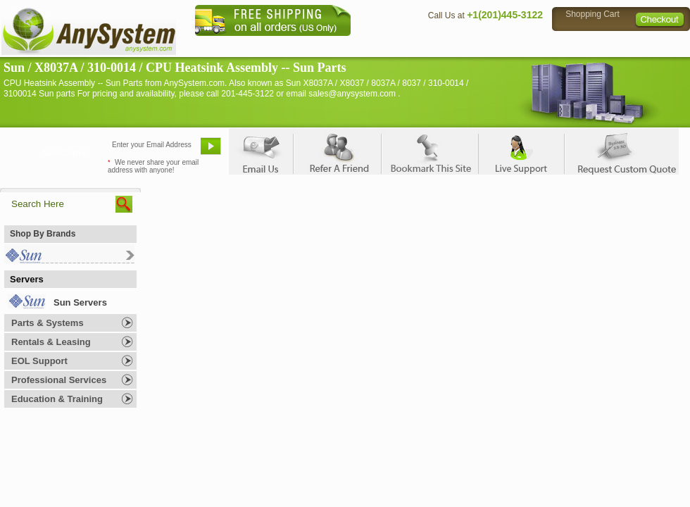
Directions (517, 46)
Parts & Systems (47, 323)
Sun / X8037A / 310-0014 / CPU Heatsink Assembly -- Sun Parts (175, 68)
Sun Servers (80, 302)
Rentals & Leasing (51, 342)
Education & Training (57, 399)
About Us (383, 46)
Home (326, 46)
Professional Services (58, 380)
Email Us (261, 151)
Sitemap (660, 46)
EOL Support (39, 361)
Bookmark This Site (429, 151)
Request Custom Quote (620, 151)
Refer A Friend (337, 151)
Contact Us (448, 46)
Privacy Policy (592, 46)
